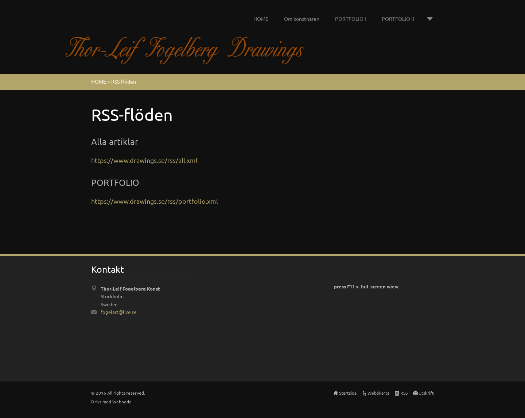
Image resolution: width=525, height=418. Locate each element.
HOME (260, 18)
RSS (404, 393)
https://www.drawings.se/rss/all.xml (144, 160)
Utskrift (426, 393)
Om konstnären (301, 18)
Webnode (122, 401)
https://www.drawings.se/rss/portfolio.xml (154, 201)
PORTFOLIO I (350, 18)
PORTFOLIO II (398, 18)
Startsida (348, 393)
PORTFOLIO (115, 182)
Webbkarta (378, 393)
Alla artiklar (114, 141)
